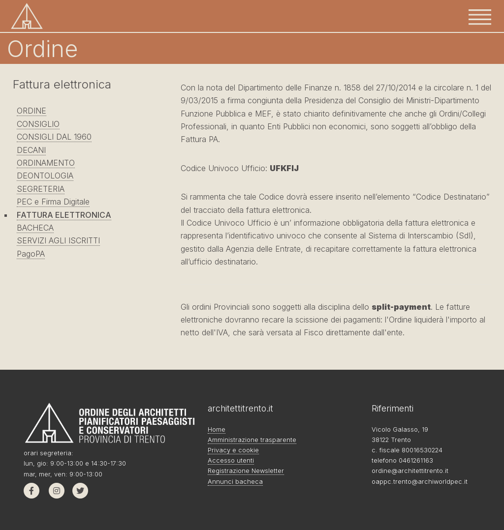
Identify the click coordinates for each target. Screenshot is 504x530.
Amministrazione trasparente (252, 439)
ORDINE (31, 111)
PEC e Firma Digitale (53, 201)
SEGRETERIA (40, 189)
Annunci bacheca (235, 481)
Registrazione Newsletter (246, 470)
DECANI (31, 150)
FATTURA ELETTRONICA (64, 215)
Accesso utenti (231, 460)
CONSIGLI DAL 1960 (54, 137)
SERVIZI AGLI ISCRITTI (58, 240)
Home (216, 429)
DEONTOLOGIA (45, 175)
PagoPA (31, 254)
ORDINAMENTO (46, 163)
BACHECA (35, 228)
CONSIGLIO (38, 124)
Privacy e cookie (233, 450)
